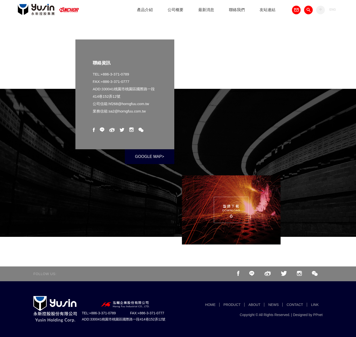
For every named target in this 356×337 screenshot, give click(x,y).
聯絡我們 (237, 10)
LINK (315, 305)
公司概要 (175, 10)
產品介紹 (145, 10)
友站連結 (267, 10)
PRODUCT (232, 305)
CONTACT (295, 305)
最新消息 (206, 10)
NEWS (273, 305)
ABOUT (254, 305)
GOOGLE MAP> (149, 156)
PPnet (318, 315)
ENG (332, 9)
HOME (210, 305)
